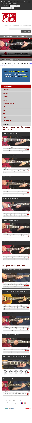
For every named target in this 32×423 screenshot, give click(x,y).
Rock (4, 117)
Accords (5, 100)
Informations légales (12, 403)
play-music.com (16, 405)
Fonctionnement (19, 2)
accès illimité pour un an (17, 71)
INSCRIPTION (13, 4)
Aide (28, 2)
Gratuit (4, 4)
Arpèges (5, 96)
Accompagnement (8, 103)
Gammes (5, 93)
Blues (4, 110)
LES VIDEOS (8, 2)
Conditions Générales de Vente (15, 401)
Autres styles (7, 121)
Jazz (4, 114)
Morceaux (6, 124)
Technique (6, 90)
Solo (4, 107)
